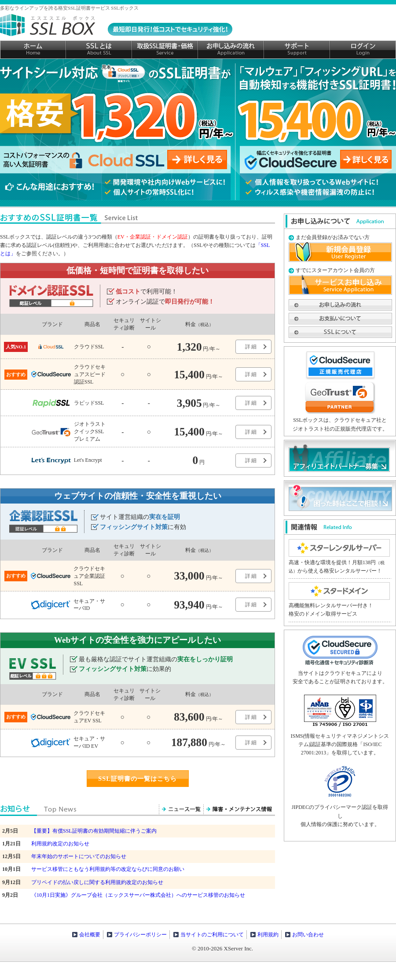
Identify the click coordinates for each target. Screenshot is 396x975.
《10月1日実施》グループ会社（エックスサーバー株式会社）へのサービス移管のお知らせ (138, 895)
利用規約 (268, 935)
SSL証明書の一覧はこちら (137, 778)
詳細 (251, 347)
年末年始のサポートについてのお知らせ (78, 856)
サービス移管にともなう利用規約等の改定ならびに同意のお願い (107, 869)
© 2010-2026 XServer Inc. (222, 948)
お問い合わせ (308, 935)
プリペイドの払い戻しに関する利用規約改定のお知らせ (97, 882)
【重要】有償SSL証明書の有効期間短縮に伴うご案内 (94, 831)
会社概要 (89, 935)
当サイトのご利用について (212, 935)
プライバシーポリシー (140, 935)
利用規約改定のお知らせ (60, 844)
